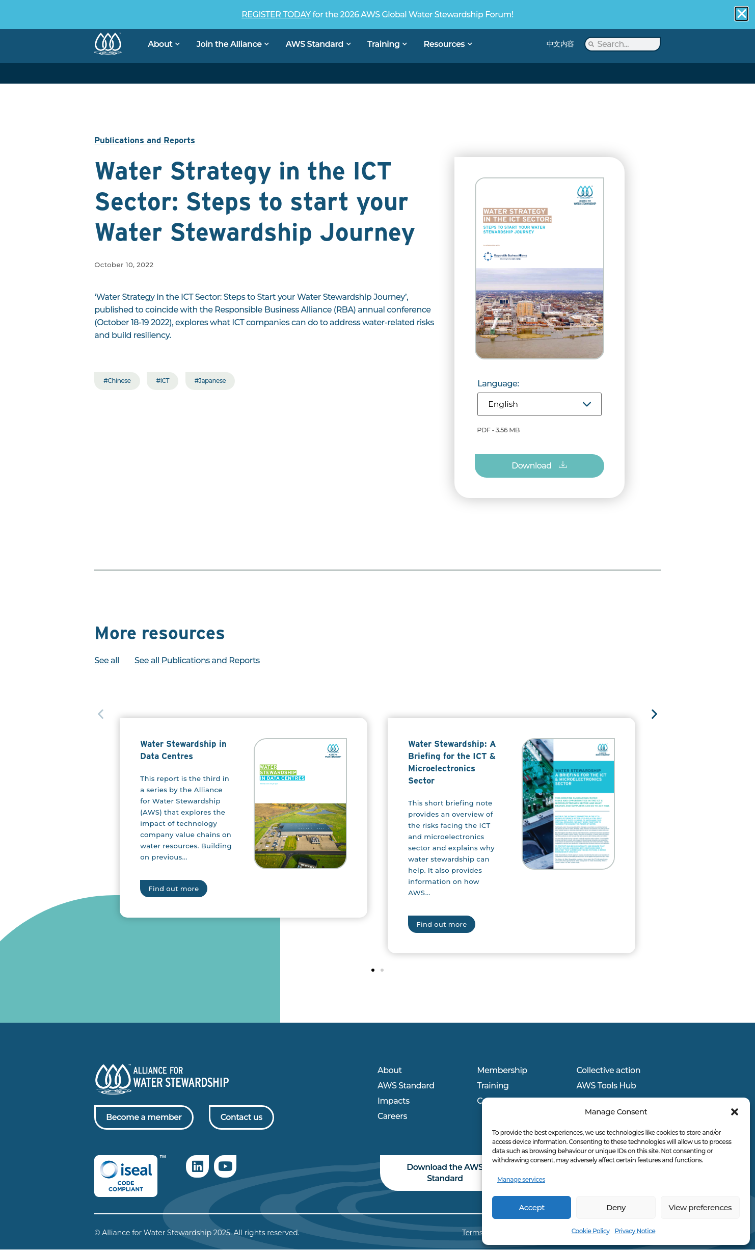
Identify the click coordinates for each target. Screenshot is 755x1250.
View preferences (700, 1207)
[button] (735, 1112)
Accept (531, 1207)
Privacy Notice (634, 1231)
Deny (616, 1207)
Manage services (521, 1179)
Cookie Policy (591, 1231)
